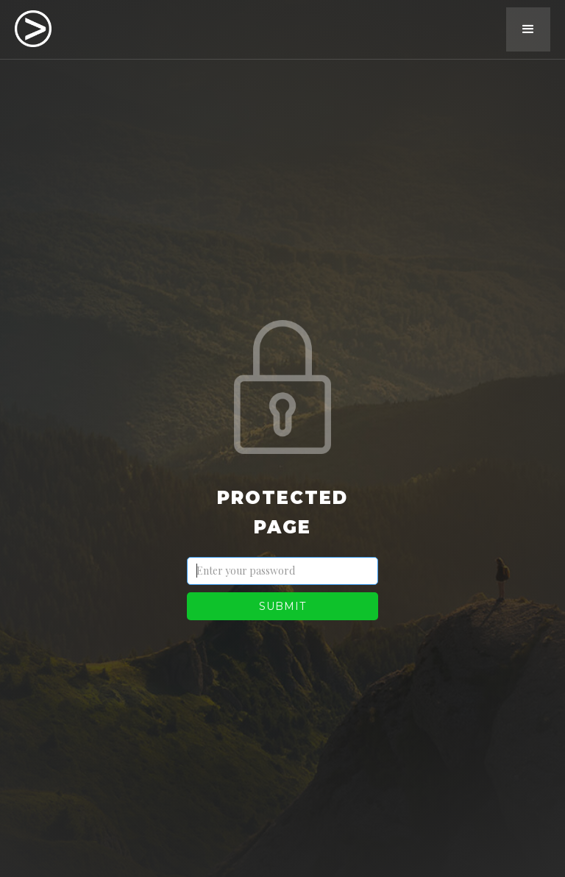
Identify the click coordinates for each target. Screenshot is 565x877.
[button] (528, 29)
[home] (33, 27)
